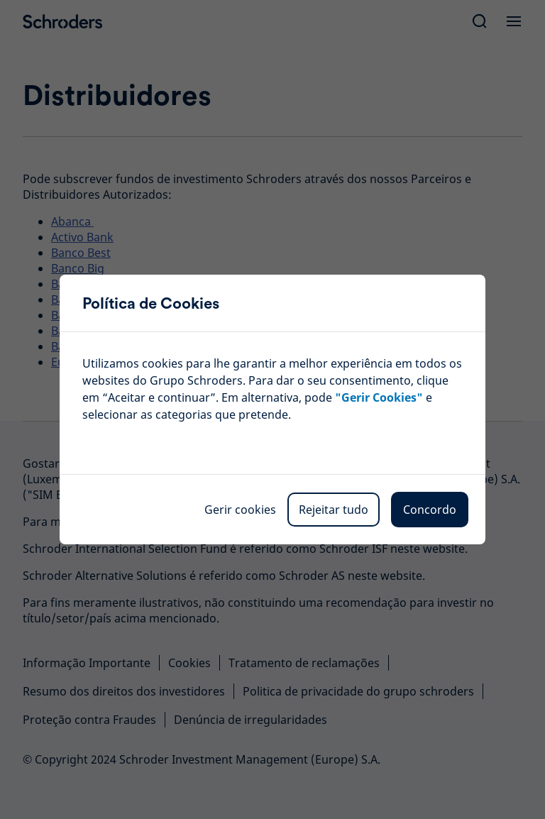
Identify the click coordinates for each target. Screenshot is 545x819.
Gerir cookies (240, 509)
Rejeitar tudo (333, 509)
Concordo (429, 509)
